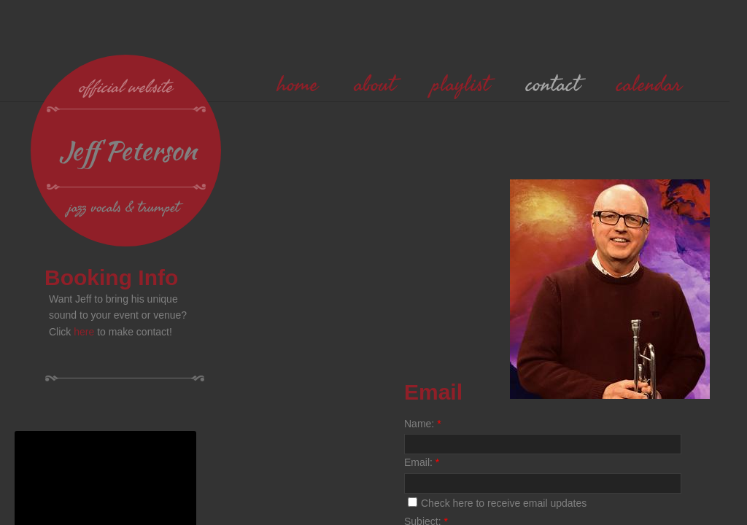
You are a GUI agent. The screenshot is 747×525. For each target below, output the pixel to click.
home (297, 84)
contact (553, 84)
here (84, 332)
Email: (421, 462)
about (375, 84)
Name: (422, 423)
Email (433, 392)
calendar (648, 84)
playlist (460, 84)
